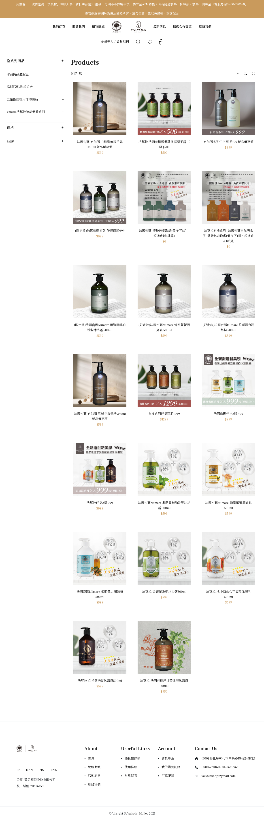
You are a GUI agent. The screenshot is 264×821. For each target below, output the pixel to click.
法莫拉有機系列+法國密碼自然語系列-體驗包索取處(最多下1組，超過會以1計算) (228, 236)
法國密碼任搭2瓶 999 (228, 414)
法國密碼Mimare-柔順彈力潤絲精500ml (100, 594)
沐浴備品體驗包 (18, 75)
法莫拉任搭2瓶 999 (100, 503)
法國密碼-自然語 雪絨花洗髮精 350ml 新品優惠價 (100, 416)
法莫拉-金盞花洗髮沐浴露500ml (164, 592)
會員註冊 (123, 42)
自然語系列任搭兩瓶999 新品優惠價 (228, 142)
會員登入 (107, 42)
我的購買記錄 (171, 767)
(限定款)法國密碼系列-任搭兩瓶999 (100, 231)
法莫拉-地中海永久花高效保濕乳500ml (228, 594)
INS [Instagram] (41, 770)
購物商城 (98, 27)
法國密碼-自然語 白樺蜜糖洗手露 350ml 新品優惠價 (100, 144)
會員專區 (168, 759)
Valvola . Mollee (137, 814)
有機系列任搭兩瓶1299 (164, 414)
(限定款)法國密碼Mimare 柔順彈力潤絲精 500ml (228, 327)
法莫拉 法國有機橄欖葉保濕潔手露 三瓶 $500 (164, 144)
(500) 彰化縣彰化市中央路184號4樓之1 (228, 759)
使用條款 (131, 767)
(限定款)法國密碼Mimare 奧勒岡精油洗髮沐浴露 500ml (100, 327)
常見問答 (131, 776)
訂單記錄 (168, 776)
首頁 (91, 759)
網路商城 (94, 767)
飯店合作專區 (182, 27)
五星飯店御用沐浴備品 (35, 99)
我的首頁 (59, 27)
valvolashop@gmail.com (219, 776)
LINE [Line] (53, 770)
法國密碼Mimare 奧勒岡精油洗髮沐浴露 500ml (164, 505)
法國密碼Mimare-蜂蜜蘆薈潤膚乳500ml (228, 505)
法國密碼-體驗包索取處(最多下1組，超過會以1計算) (164, 233)
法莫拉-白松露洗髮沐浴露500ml (100, 681)
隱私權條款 (132, 759)
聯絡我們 (205, 27)
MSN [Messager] (29, 770)
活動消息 (94, 776)
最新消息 (159, 27)
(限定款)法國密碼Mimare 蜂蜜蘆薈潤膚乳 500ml (164, 327)
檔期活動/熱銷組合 (20, 87)
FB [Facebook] (18, 770)
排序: (78, 73)
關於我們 (78, 27)
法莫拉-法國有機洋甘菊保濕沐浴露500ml (164, 683)
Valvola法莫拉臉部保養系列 (35, 112)
